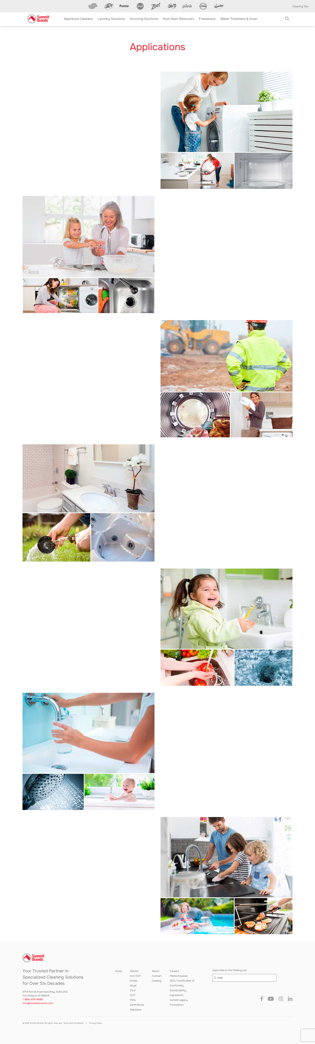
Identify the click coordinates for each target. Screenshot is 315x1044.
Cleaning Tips (300, 6)
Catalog (156, 980)
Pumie (133, 980)
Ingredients (177, 995)
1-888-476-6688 (32, 999)
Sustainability (178, 990)
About (155, 971)
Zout (133, 990)
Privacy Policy (95, 1023)
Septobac (136, 1009)
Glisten (134, 971)
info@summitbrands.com (37, 1003)
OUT (132, 995)
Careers (174, 971)
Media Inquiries (179, 976)
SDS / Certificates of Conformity (182, 983)
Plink (133, 1000)
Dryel (133, 985)
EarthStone (137, 1004)
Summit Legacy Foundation (179, 1002)
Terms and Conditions (73, 1023)
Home (118, 971)
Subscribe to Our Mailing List (229, 970)
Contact (157, 976)
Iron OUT (135, 976)
